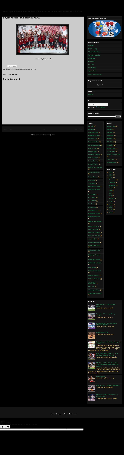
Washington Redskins (94, 293)
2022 (111, 204)
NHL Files (110, 145)
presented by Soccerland (43, 59)
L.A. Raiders (92, 201)
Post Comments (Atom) (47, 135)
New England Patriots (94, 221)
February (112, 198)
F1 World (91, 45)
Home (43, 129)
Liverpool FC (92, 207)
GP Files (109, 132)
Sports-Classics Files (113, 154)
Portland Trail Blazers (94, 263)
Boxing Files (111, 126)
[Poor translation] (7, 426)
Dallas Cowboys (93, 158)
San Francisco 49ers (94, 271)
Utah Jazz (91, 287)
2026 (111, 172)
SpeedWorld (92, 71)
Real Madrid (92, 267)
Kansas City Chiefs (94, 186)
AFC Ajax (91, 129)
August (111, 188)
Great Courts (92, 68)
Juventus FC (92, 183)
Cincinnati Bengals (94, 154)
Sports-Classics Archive (24, 7)
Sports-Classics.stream (95, 74)
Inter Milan (91, 180)
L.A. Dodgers (92, 194)
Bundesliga (23, 69)
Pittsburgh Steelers (94, 259)
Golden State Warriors (95, 167)
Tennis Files (110, 159)
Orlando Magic (92, 239)
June (110, 190)
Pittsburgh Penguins (94, 255)
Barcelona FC (92, 139)
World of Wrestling (93, 52)
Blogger (74, 414)
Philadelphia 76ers (93, 242)
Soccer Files (32, 69)
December (112, 180)
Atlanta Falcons (93, 132)
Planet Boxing (92, 49)
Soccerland (91, 58)
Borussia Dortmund (94, 145)
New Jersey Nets (93, 226)
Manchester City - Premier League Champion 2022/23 (106, 324)
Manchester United (94, 213)
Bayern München (13, 69)
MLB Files (110, 135)
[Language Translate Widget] (98, 104)
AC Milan (91, 126)
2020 (111, 209)
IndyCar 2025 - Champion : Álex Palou (108, 385)
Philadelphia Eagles (94, 245)
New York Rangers (94, 232)
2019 (111, 212)
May (110, 193)
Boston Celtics (92, 148)
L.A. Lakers (91, 197)
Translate (100, 107)
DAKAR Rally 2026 (102, 332)
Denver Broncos (93, 161)
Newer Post (7, 129)
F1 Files (109, 129)
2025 (111, 175)
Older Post (78, 129)
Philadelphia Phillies (94, 250)
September (112, 185)
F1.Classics (91, 61)
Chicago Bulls (92, 151)
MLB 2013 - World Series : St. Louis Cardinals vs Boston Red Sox (107, 354)
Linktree (90, 94)
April (110, 195)
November (112, 182)
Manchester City (93, 210)
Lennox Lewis (100, 376)
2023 (111, 201)
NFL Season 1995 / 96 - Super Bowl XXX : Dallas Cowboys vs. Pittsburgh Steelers (107, 364)
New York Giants (93, 229)
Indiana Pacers (92, 177)
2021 (111, 207)
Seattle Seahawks (93, 275)
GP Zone (91, 64)
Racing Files (111, 148)
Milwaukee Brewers (94, 216)
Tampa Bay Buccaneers (92, 282)
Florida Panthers (93, 164)
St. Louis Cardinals (94, 279)
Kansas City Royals (94, 189)
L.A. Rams (91, 204)
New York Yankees (94, 236)
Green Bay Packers (94, 172)
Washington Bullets (94, 290)
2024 (111, 177)
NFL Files (110, 142)
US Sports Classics (94, 55)
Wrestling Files (111, 162)
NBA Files (110, 139)
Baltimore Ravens (93, 135)
